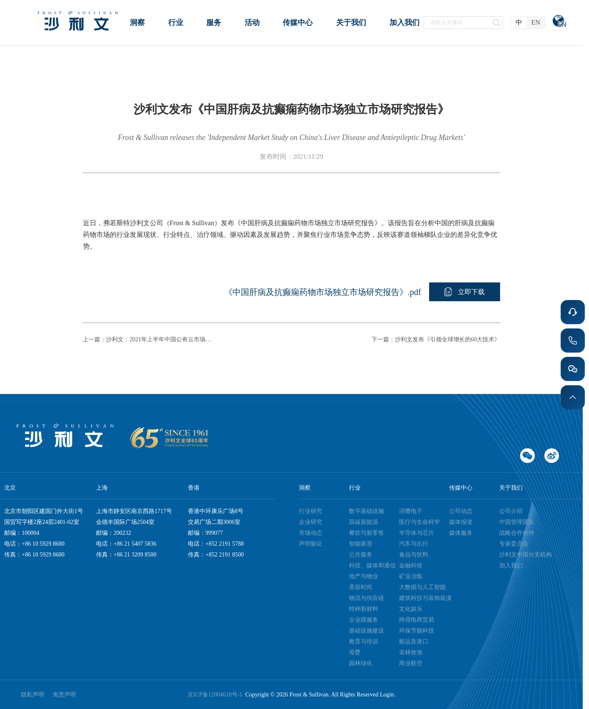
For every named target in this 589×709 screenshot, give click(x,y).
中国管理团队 (516, 522)
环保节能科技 (416, 631)
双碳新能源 (363, 522)
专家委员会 (513, 544)
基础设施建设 (366, 631)
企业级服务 (363, 620)
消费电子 (410, 511)
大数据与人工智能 (422, 587)
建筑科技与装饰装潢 (425, 598)
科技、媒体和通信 (372, 565)
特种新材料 (363, 609)
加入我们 (511, 565)
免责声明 (64, 694)
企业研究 (310, 522)
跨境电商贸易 (416, 620)
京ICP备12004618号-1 (216, 694)
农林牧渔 (410, 652)
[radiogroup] (528, 22)
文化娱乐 (410, 609)
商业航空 (410, 663)
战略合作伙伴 (516, 533)
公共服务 (360, 554)
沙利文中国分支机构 (525, 554)
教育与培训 (363, 641)
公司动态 (461, 511)
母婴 (355, 652)
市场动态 (310, 533)
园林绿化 (360, 663)
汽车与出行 (413, 544)
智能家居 (360, 544)
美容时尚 (360, 587)
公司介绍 (511, 511)
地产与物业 (363, 576)
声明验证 (310, 544)
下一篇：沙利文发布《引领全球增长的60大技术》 (436, 339)
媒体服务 (461, 533)
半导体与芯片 (416, 533)
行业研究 (310, 511)
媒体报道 (461, 522)
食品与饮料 (413, 554)
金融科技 (410, 565)
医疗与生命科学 (419, 522)
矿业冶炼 (410, 576)
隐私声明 (32, 694)
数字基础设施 (366, 511)
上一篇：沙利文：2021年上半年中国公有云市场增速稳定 (149, 339)
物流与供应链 (366, 598)
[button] (464, 291)
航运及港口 (413, 641)
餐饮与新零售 (366, 533)
